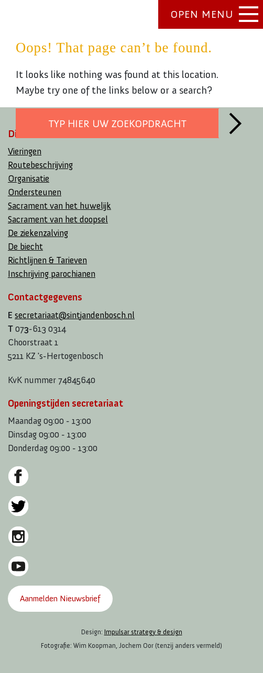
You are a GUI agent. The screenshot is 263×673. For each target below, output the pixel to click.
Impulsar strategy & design (143, 632)
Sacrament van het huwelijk (59, 205)
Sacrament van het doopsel (58, 219)
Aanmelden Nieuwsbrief (60, 598)
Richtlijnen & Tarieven (47, 260)
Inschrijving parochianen (51, 273)
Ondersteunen (34, 192)
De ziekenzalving (38, 233)
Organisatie (28, 178)
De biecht (25, 246)
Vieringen (24, 151)
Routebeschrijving (40, 165)
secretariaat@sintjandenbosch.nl (75, 315)
